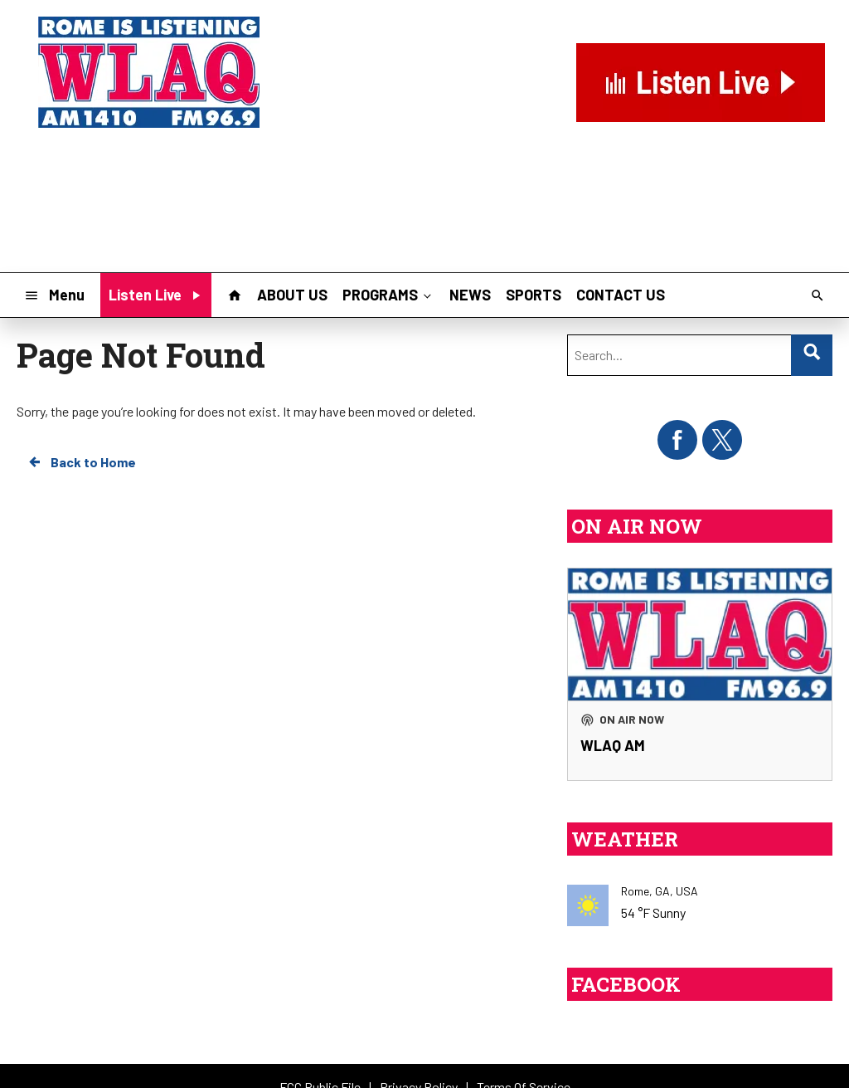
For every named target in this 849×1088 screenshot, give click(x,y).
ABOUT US (292, 294)
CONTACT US (620, 294)
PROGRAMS (388, 295)
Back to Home (81, 462)
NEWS (470, 294)
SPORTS (533, 294)
